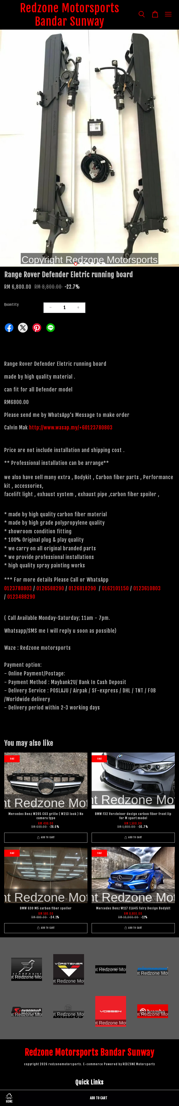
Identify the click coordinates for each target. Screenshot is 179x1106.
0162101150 (115, 588)
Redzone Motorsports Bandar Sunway (69, 14)
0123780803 (18, 588)
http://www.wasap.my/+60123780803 (71, 427)
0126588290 (50, 588)
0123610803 (147, 588)
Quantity (11, 304)
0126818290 (83, 588)
